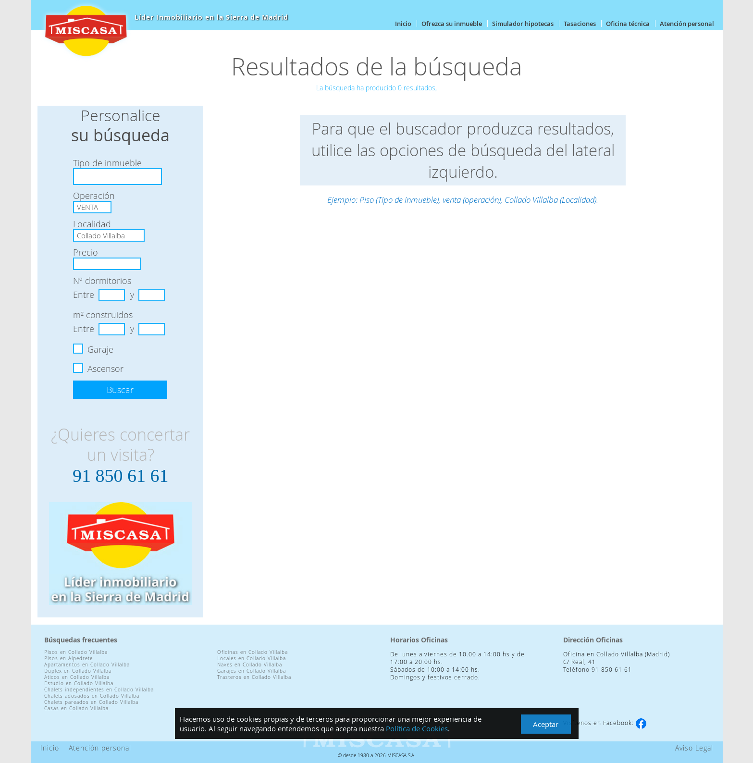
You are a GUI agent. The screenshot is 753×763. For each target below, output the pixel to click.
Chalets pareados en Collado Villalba (91, 702)
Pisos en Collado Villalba (76, 652)
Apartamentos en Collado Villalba (87, 665)
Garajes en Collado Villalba (251, 671)
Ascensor (105, 368)
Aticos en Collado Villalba (77, 677)
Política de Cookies (417, 728)
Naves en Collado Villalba (249, 665)
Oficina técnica (628, 23)
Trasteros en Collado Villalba (254, 677)
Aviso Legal (694, 747)
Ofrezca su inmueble (451, 23)
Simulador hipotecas (523, 23)
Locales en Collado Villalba (251, 658)
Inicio (403, 23)
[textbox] (79, 177)
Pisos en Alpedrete (68, 658)
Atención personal (687, 23)
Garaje (100, 349)
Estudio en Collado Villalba (78, 683)
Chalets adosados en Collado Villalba (91, 696)
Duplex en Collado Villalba (77, 671)
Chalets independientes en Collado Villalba (99, 690)
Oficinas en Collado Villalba (252, 652)
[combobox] (117, 176)
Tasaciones (580, 23)
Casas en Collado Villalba (76, 708)
